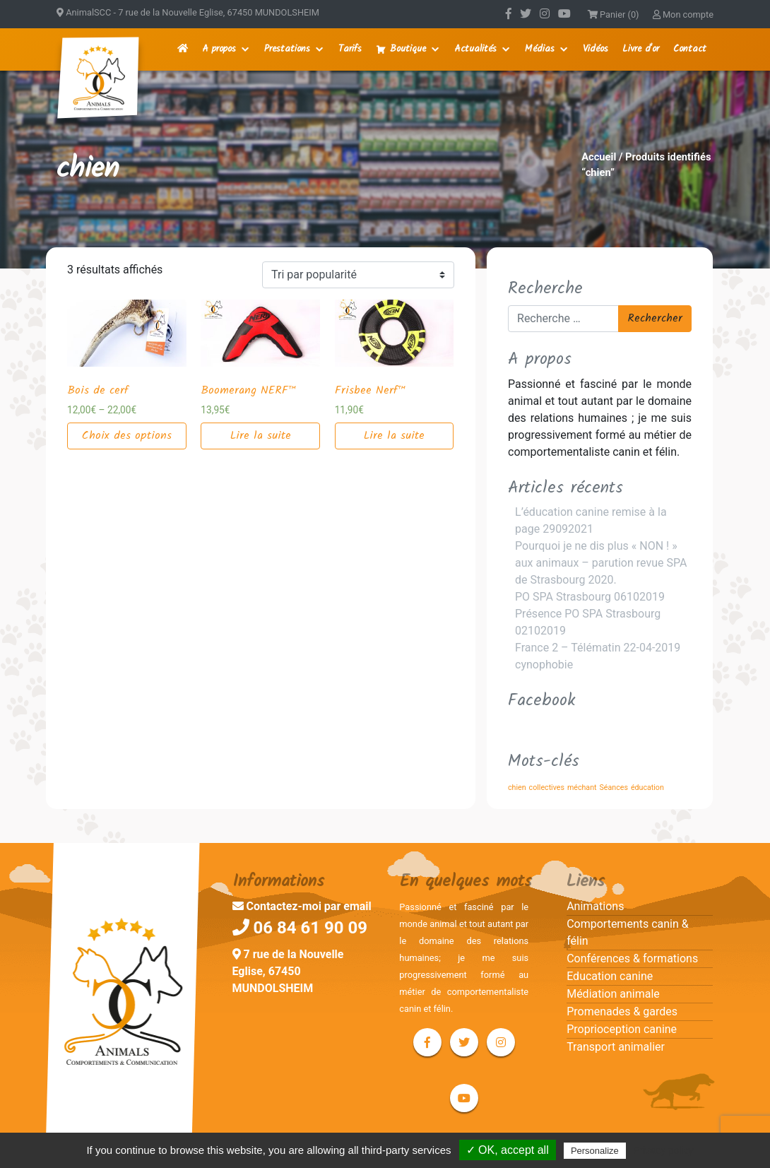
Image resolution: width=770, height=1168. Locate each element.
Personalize (595, 1150)
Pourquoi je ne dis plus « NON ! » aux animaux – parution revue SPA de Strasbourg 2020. (601, 562)
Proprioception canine (622, 1029)
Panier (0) (613, 14)
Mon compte (683, 14)
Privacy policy (663, 1150)
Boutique (408, 49)
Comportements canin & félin (628, 932)
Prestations (287, 49)
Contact (689, 49)
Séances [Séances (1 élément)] (614, 787)
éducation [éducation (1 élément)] (647, 787)
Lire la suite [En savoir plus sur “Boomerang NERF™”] (260, 435)
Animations (595, 906)
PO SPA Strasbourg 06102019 (590, 596)
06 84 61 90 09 (300, 928)
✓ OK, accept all (507, 1150)
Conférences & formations (632, 958)
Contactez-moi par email (302, 906)
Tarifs (350, 49)
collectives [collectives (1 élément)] (546, 787)
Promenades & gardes (622, 1011)
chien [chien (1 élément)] (517, 787)
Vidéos (595, 49)
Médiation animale (613, 994)
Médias (540, 49)
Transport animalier (616, 1047)
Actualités (475, 49)
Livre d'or (640, 49)
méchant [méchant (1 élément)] (582, 787)
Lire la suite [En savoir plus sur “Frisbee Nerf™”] (394, 435)
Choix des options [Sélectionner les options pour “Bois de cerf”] (127, 435)
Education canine (610, 976)
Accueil (598, 157)
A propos (219, 49)
